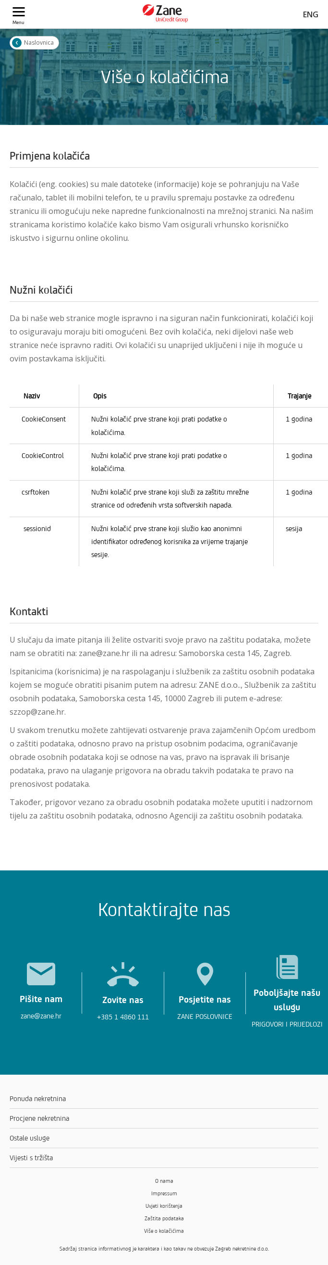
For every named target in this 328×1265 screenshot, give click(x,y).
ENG (310, 14)
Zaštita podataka (164, 1218)
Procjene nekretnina (39, 1118)
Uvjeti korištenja (164, 1206)
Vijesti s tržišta (31, 1157)
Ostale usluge (29, 1137)
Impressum (164, 1193)
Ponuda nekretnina (38, 1098)
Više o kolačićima (164, 1231)
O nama (164, 1181)
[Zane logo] (165, 20)
